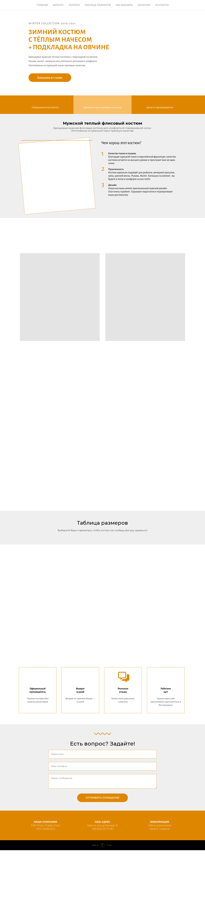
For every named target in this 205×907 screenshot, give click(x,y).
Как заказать (124, 5)
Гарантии (144, 5)
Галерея (74, 5)
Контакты (162, 5)
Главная (42, 5)
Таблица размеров (98, 5)
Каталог (58, 5)
